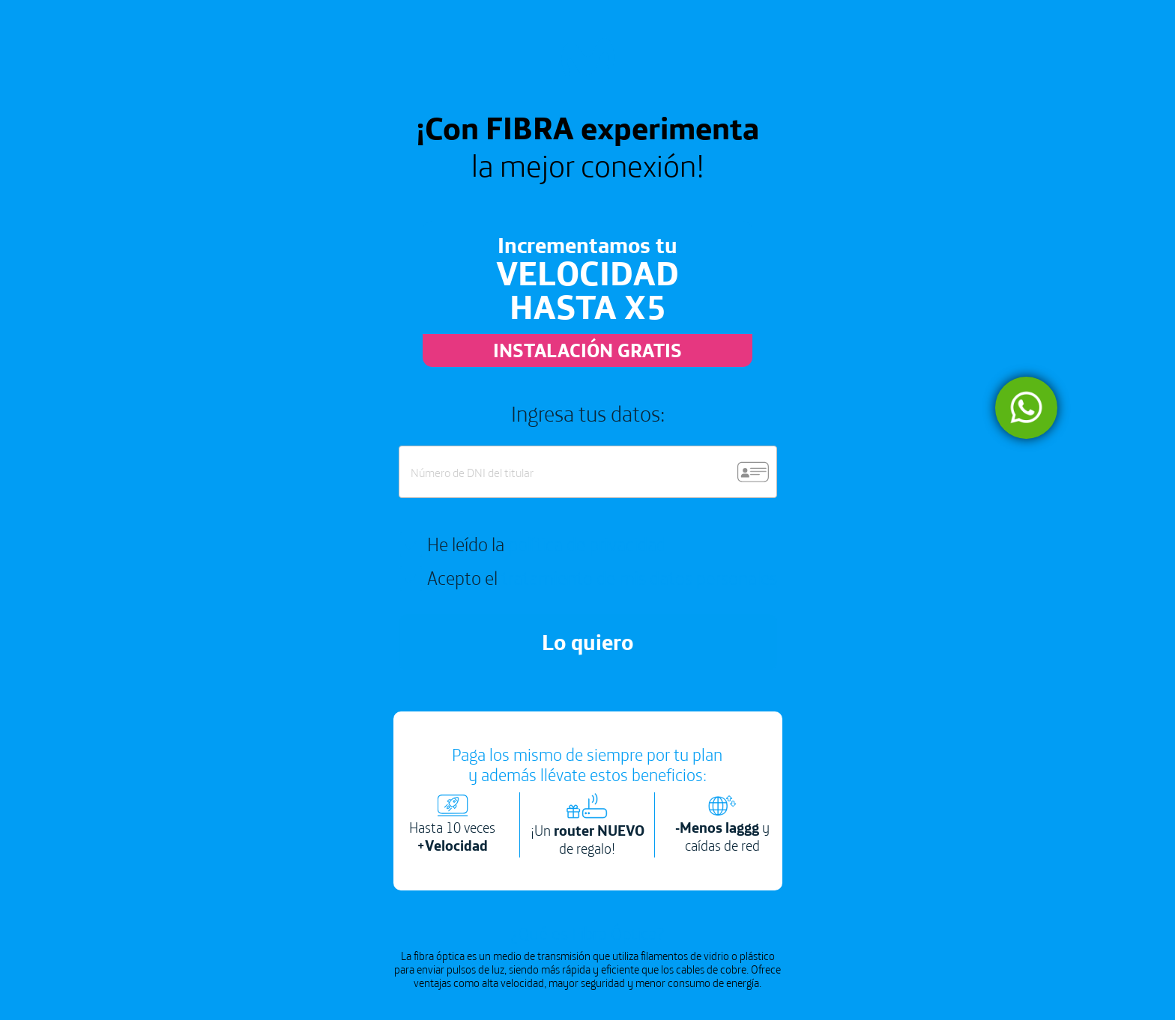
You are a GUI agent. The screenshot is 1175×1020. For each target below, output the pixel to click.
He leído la (546, 544)
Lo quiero (587, 641)
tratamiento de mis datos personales (639, 577)
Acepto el (602, 578)
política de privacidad (587, 544)
